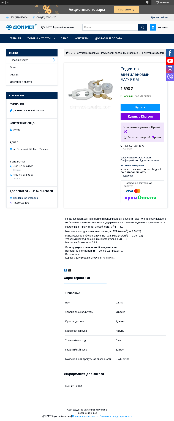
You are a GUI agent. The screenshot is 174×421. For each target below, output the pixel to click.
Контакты (82, 38)
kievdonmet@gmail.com (26, 198)
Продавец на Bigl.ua (87, 413)
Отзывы (14, 74)
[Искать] (142, 27)
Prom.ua (102, 410)
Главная (15, 38)
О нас (64, 38)
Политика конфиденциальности (116, 416)
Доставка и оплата (108, 38)
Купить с (140, 116)
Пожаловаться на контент (85, 416)
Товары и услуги (39, 38)
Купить (140, 107)
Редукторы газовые (87, 52)
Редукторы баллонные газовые (119, 52)
